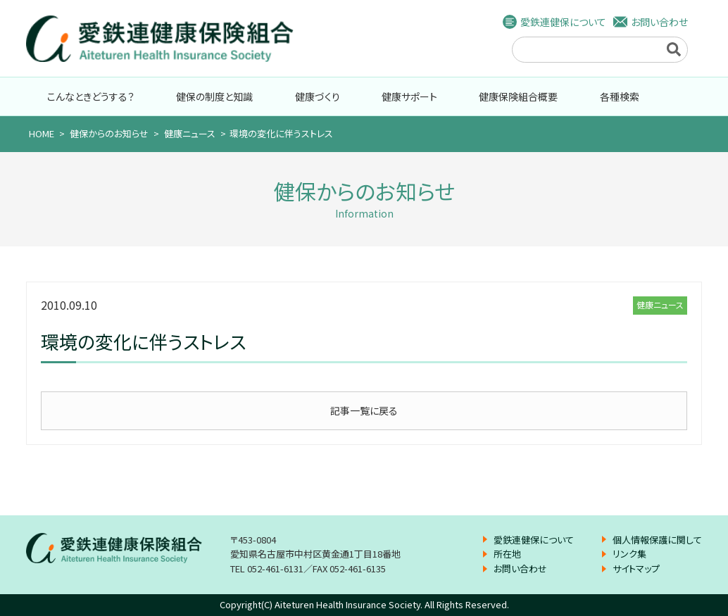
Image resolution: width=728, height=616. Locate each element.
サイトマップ (636, 568)
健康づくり (317, 96)
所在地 (507, 553)
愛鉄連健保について (563, 22)
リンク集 (629, 553)
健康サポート (409, 96)
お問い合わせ (659, 22)
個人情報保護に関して (657, 539)
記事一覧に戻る (364, 410)
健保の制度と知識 (214, 96)
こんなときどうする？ (90, 96)
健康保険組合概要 (518, 96)
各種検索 (619, 96)
